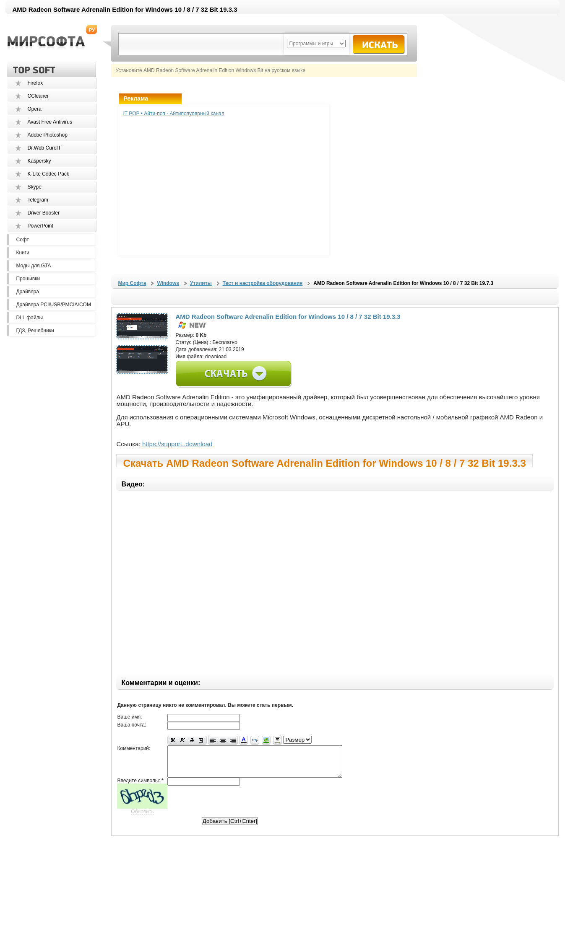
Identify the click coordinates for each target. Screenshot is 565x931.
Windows (168, 283)
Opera (34, 109)
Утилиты (201, 283)
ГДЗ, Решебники (35, 331)
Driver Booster (43, 213)
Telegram (37, 200)
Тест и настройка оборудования (262, 283)
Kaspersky (39, 161)
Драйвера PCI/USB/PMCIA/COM (53, 305)
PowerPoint (40, 226)
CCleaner (38, 96)
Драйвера (27, 292)
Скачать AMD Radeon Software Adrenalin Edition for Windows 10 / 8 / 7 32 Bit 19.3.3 (324, 462)
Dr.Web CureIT (44, 148)
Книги (22, 253)
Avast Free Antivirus (49, 122)
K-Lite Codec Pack (48, 174)
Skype (34, 187)
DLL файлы (29, 318)
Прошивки (28, 279)
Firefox (35, 83)
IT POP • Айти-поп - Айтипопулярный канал (173, 113)
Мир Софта (132, 283)
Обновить (142, 818)
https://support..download (177, 443)
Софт (22, 240)
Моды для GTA (33, 266)
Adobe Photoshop (47, 135)
